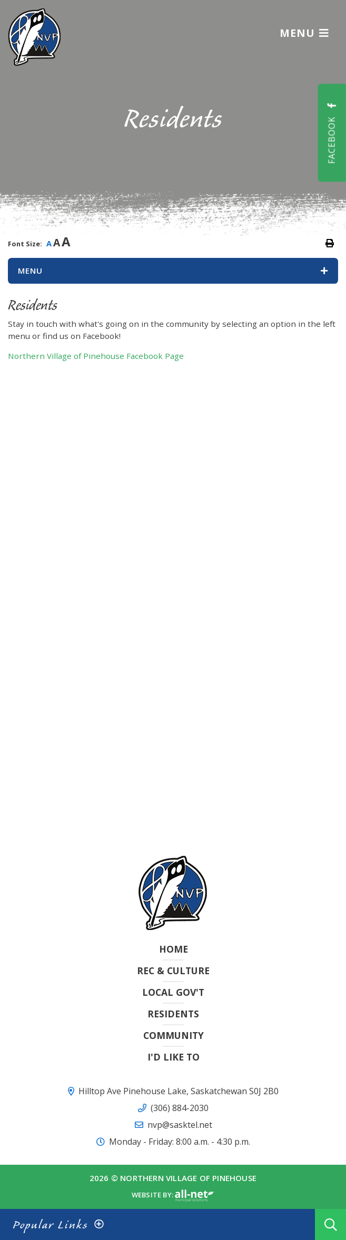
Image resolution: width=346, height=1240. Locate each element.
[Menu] (304, 33)
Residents (173, 1013)
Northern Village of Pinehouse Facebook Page (96, 356)
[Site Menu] (173, 271)
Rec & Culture (173, 970)
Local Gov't (173, 992)
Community (173, 1035)
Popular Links (50, 1224)
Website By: (173, 1195)
